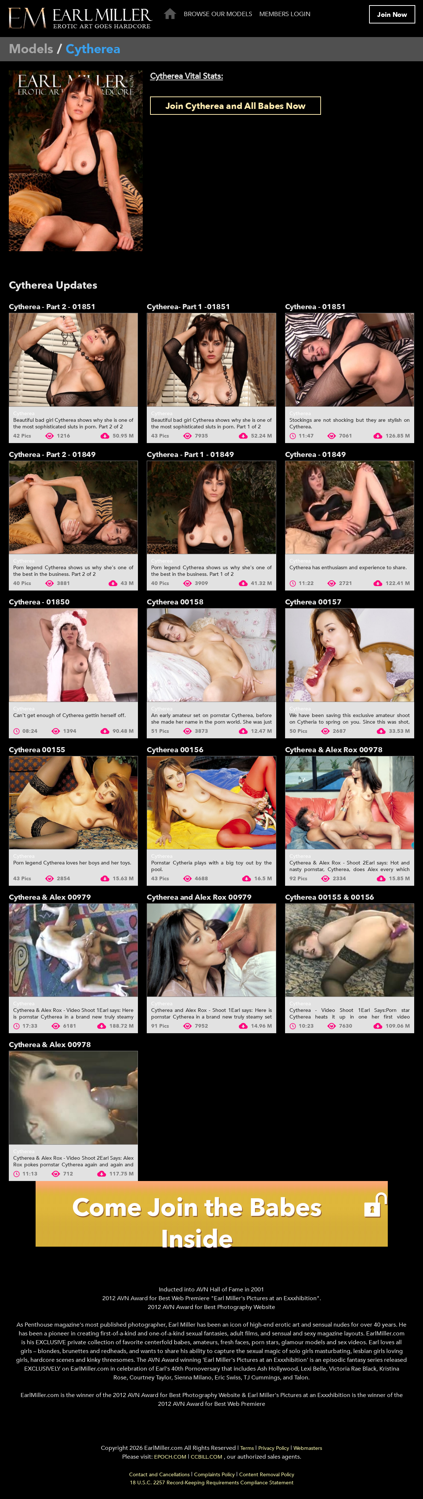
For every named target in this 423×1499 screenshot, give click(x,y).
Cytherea (23, 413)
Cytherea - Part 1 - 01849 (190, 455)
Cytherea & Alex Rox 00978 (334, 750)
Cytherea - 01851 (315, 307)
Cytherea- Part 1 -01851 (188, 307)
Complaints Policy (214, 1476)
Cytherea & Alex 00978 (50, 1045)
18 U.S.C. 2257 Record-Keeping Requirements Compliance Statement (211, 1484)
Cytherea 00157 (313, 602)
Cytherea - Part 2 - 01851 (52, 307)
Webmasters (307, 1450)
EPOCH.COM (170, 1459)
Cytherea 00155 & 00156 (330, 897)
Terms (247, 1450)
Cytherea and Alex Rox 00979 (199, 897)
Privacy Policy (273, 1450)
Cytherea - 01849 (315, 455)
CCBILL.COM (207, 1459)
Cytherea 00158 (175, 602)
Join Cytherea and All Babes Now (235, 106)
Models (31, 49)
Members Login (285, 14)
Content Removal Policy (266, 1476)
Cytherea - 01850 (39, 602)
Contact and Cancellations (159, 1476)
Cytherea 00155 (37, 750)
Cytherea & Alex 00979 (50, 897)
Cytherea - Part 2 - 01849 (52, 455)
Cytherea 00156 (175, 750)
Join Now (392, 14)
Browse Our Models (218, 14)
